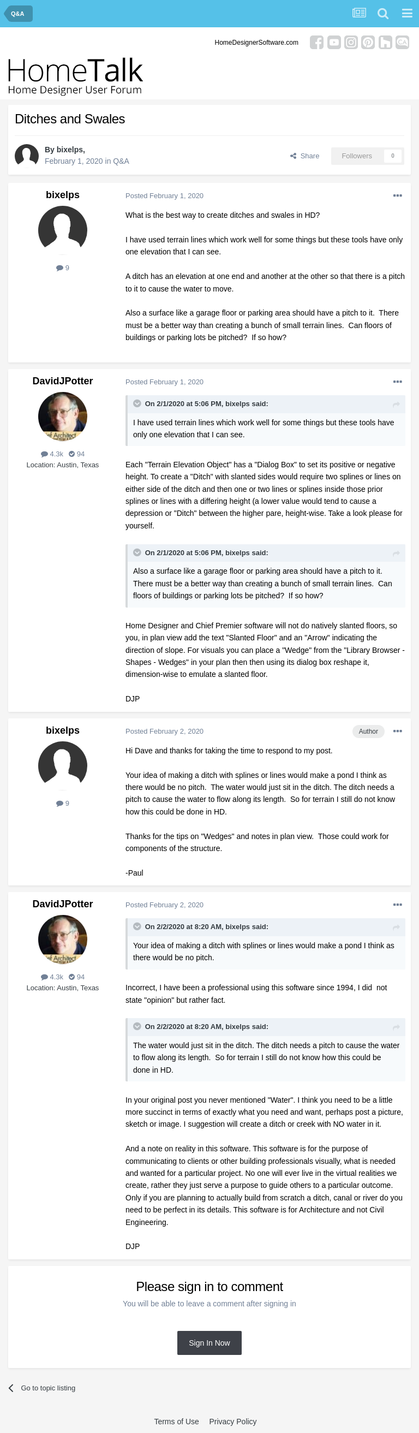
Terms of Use (176, 1421)
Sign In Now (209, 1343)
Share (304, 156)
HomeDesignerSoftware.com (256, 42)
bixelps (70, 149)
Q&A (121, 161)
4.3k (52, 454)
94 (77, 454)
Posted (164, 196)
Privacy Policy (232, 1421)
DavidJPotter (62, 381)
